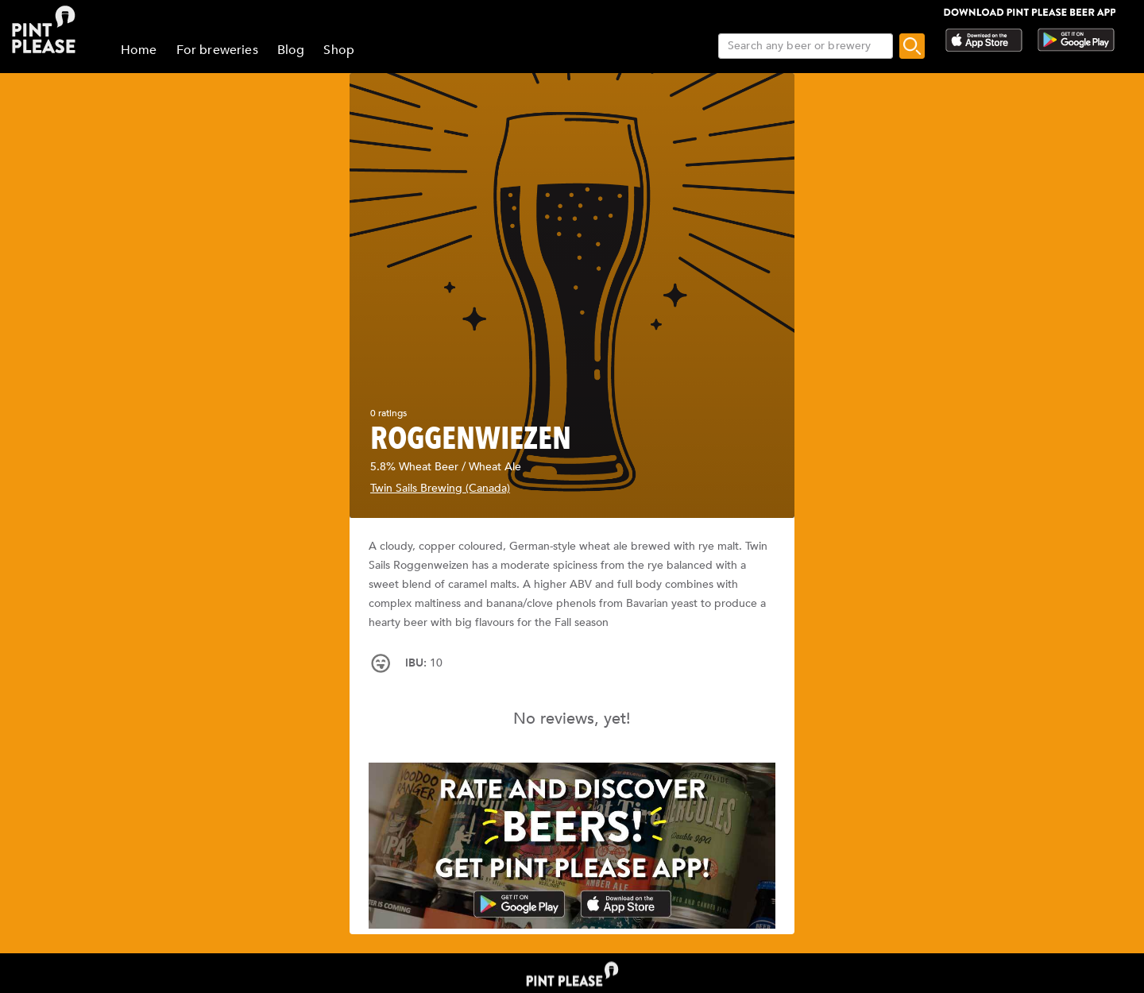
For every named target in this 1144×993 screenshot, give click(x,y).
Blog (291, 50)
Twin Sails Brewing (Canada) (440, 488)
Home (139, 50)
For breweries (217, 50)
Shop (338, 50)
